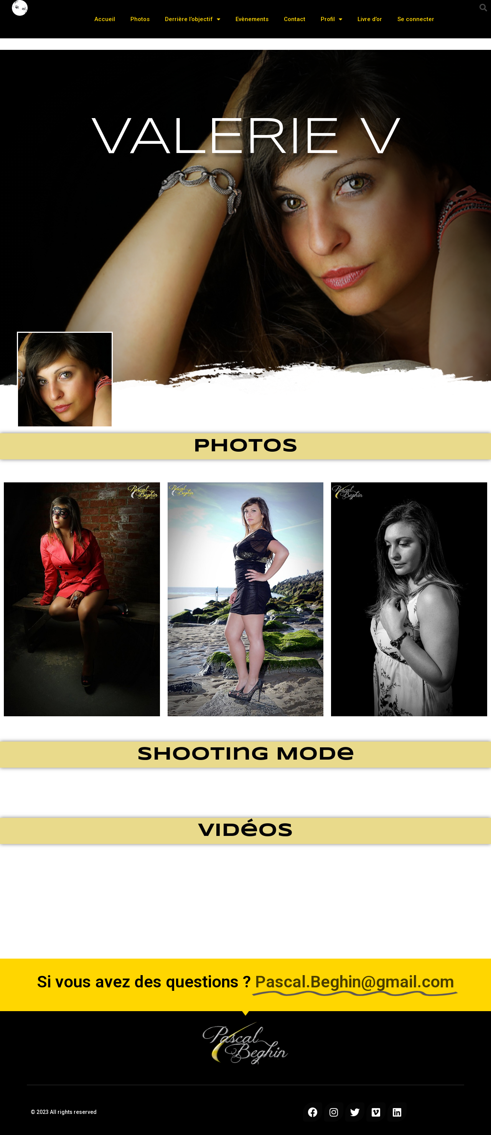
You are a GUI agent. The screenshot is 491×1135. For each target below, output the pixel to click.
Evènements (252, 19)
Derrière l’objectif (192, 19)
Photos (140, 19)
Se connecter (415, 19)
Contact (294, 19)
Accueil (104, 19)
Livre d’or (370, 19)
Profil (331, 19)
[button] (483, 7)
